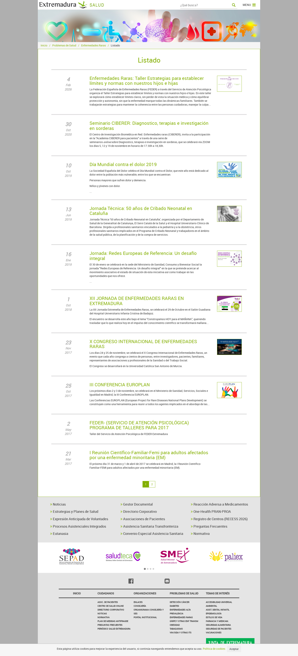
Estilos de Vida (214, 617)
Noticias (58, 504)
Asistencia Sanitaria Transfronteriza (149, 526)
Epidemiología (213, 613)
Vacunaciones (213, 632)
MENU (249, 5)
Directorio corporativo (110, 609)
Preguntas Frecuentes (209, 526)
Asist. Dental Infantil (217, 609)
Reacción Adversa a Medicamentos (219, 504)
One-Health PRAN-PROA (211, 511)
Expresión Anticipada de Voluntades (79, 519)
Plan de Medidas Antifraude (112, 621)
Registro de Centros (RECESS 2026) (219, 519)
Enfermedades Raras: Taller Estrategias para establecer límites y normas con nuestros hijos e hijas (147, 80)
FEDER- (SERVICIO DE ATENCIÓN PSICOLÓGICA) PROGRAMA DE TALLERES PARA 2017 (139, 425)
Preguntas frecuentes (109, 624)
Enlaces (138, 602)
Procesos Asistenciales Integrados (78, 526)
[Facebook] (131, 581)
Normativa (200, 533)
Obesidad (175, 624)
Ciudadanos (105, 593)
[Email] (167, 581)
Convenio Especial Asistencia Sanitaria (151, 533)
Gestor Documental (136, 504)
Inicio (44, 45)
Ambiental (211, 605)
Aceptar (234, 649)
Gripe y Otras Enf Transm (184, 621)
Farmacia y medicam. (217, 621)
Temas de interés (218, 593)
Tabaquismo (176, 628)
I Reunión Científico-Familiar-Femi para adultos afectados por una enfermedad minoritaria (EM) (149, 454)
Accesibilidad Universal (219, 602)
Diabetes (174, 605)
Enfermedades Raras (93, 45)
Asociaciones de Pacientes (142, 519)
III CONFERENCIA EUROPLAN (120, 385)
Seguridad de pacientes (218, 628)
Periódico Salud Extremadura (113, 628)
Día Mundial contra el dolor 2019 (123, 164)
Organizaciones (145, 593)
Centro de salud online (110, 605)
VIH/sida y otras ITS (180, 632)
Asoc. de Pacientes (107, 602)
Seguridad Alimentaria (218, 624)
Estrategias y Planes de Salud (74, 511)
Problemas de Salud (64, 45)
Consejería (140, 605)
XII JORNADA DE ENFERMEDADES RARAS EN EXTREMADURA (137, 300)
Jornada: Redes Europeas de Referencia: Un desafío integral (143, 255)
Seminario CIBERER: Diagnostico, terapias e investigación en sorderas (149, 125)
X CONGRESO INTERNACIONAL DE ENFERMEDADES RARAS (143, 343)
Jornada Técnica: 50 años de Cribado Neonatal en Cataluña (141, 210)
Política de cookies (214, 648)
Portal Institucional (145, 617)
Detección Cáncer (179, 602)
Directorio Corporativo (138, 511)
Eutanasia (59, 533)
